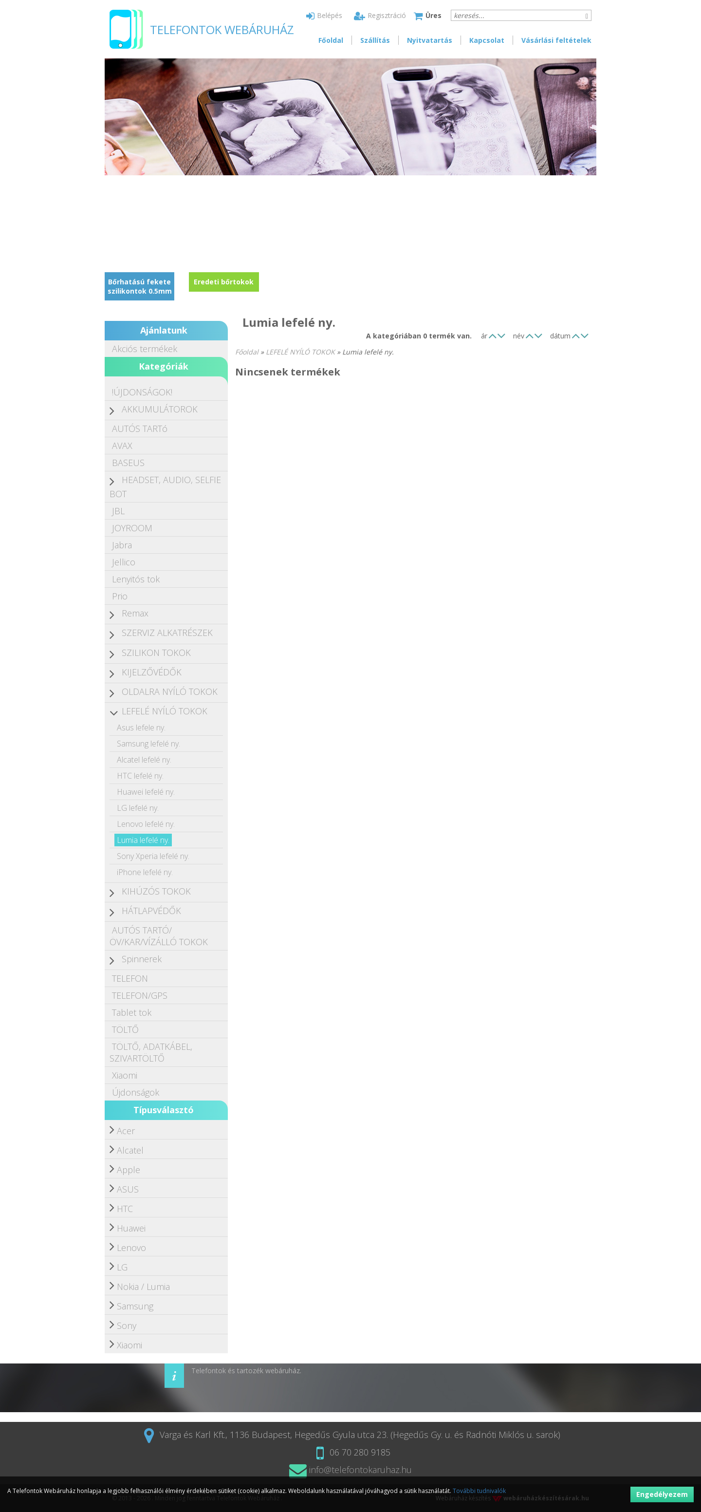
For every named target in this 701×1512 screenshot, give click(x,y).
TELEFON (130, 978)
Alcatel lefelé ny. (144, 759)
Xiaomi (124, 1075)
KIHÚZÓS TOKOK (156, 891)
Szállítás (375, 40)
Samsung (135, 1306)
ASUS (128, 1189)
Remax (135, 613)
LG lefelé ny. (138, 808)
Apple (128, 1170)
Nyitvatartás (429, 40)
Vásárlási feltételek (556, 40)
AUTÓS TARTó (139, 428)
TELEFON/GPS (139, 995)
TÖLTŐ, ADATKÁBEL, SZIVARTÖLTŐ (151, 1052)
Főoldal (330, 40)
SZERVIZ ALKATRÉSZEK (167, 632)
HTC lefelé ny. (140, 775)
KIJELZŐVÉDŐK (152, 672)
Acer (126, 1131)
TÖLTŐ (125, 1029)
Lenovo (131, 1247)
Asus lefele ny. (141, 727)
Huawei (131, 1228)
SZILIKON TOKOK (156, 652)
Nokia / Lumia (143, 1286)
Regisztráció (380, 15)
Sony (126, 1325)
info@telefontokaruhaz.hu (350, 1469)
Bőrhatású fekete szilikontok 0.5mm (140, 286)
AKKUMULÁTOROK (160, 409)
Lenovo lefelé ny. (146, 824)
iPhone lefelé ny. (145, 872)
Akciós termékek (144, 349)
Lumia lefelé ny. (143, 840)
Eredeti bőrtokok (224, 281)
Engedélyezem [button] (662, 1494)
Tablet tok (131, 1012)
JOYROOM (132, 528)
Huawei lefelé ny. (146, 791)
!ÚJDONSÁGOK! (142, 392)
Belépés (324, 15)
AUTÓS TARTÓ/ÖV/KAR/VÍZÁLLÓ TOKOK (159, 936)
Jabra (122, 545)
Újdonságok (135, 1092)
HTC (125, 1208)
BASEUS (128, 462)
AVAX (122, 445)
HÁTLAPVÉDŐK (151, 910)
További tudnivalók (479, 1491)
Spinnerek (142, 959)
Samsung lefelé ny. (148, 743)
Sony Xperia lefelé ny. (153, 856)
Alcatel (130, 1150)
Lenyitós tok (136, 579)
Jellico (123, 562)
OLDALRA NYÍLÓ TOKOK (170, 691)
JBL (118, 511)
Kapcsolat (486, 40)
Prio (120, 596)
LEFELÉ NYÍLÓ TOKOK (164, 711)
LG (122, 1267)
